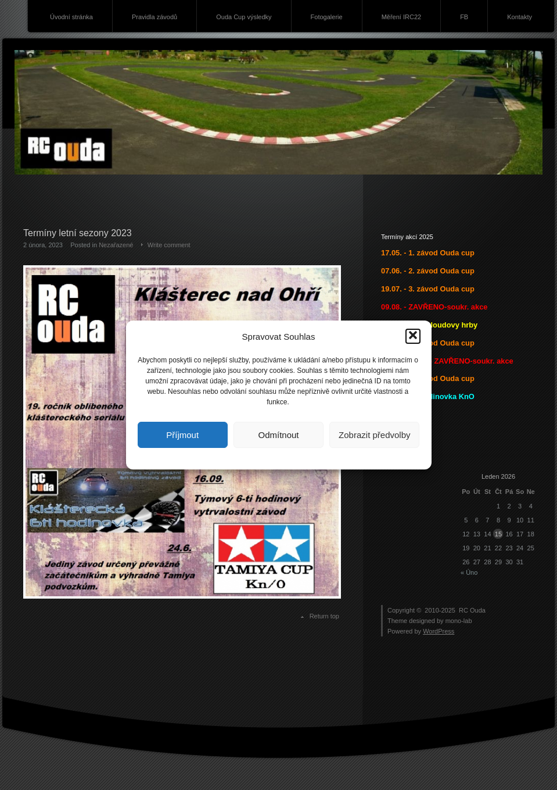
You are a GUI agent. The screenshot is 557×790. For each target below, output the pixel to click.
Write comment (169, 244)
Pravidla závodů (154, 16)
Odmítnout (278, 435)
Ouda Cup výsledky (243, 16)
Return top (324, 616)
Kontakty (519, 16)
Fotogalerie (327, 16)
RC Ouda (472, 610)
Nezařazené (116, 244)
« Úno (469, 572)
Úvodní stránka (71, 16)
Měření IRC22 (401, 16)
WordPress (438, 631)
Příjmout (182, 435)
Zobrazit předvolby (374, 435)
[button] (413, 336)
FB (464, 16)
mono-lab (458, 620)
